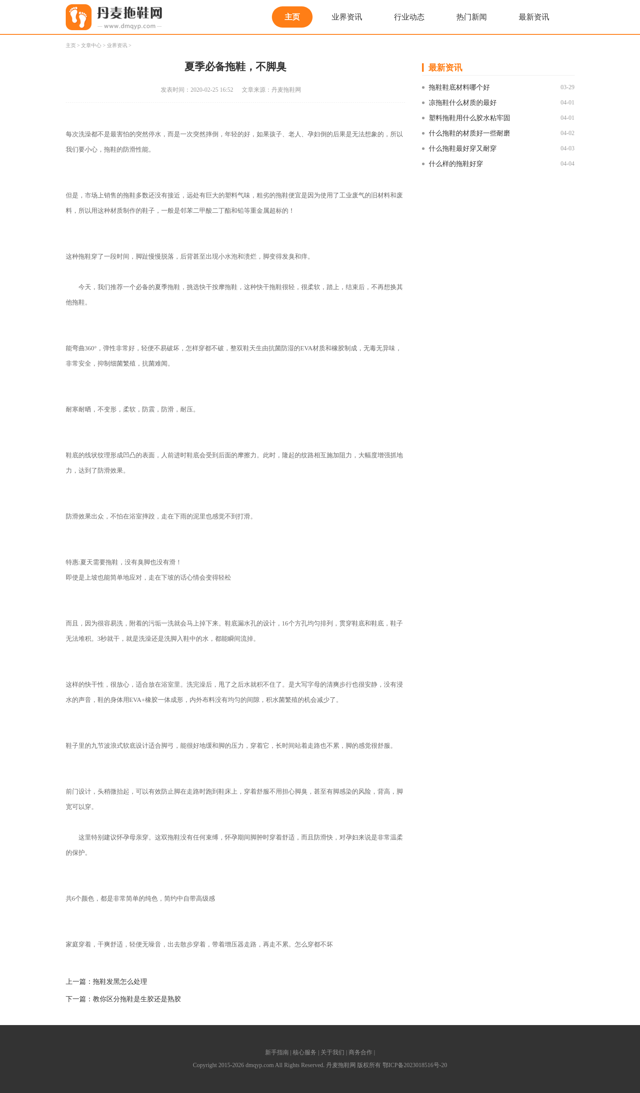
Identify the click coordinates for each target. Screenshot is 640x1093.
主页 (292, 17)
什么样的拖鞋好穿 (456, 163)
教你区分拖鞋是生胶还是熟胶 (137, 999)
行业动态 (409, 17)
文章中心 (91, 45)
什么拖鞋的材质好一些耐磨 (469, 133)
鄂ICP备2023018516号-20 (415, 1065)
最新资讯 (534, 17)
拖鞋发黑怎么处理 (120, 981)
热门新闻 (471, 17)
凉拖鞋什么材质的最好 (463, 102)
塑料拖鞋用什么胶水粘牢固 (469, 117)
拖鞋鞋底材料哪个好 (459, 87)
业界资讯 (347, 17)
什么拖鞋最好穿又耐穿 (463, 148)
